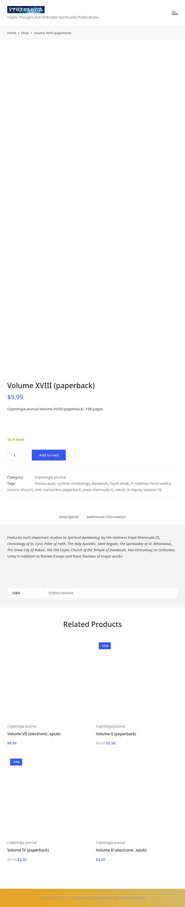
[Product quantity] (14, 455)
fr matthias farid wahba (151, 483)
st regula (134, 489)
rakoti (120, 489)
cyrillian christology (73, 483)
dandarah (100, 483)
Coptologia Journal (50, 477)
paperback (72, 489)
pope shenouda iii (98, 489)
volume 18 (152, 489)
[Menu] (175, 13)
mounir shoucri (20, 489)
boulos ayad (45, 483)
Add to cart (48, 455)
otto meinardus (48, 489)
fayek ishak (119, 483)
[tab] (69, 517)
